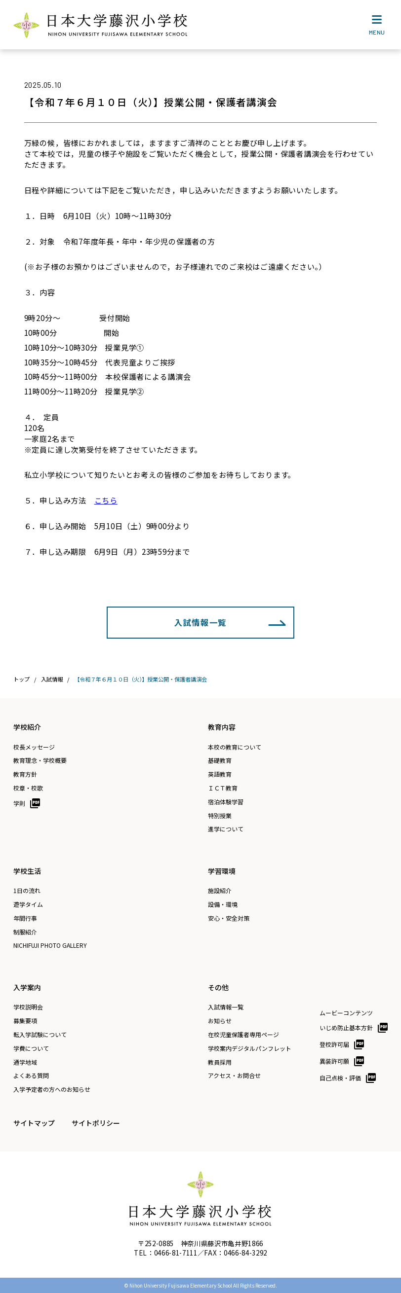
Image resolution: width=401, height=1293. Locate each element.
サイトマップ (34, 1123)
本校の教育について (234, 747)
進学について (225, 829)
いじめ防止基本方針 (346, 1027)
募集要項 (25, 1020)
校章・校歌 (28, 788)
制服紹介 (25, 932)
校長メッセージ (34, 747)
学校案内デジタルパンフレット (249, 1048)
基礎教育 (220, 760)
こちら (106, 500)
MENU (377, 27)
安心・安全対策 (228, 918)
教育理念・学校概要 (40, 760)
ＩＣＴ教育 (223, 788)
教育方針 (25, 774)
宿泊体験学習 (225, 801)
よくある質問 (31, 1075)
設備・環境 (223, 904)
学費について (31, 1048)
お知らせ (220, 1020)
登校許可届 (334, 1044)
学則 (19, 803)
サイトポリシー (96, 1123)
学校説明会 (28, 1007)
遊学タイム (28, 904)
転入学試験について (40, 1034)
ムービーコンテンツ (346, 1012)
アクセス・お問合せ (234, 1075)
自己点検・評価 (340, 1078)
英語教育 (220, 774)
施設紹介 (220, 890)
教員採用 (220, 1062)
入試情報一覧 (200, 622)
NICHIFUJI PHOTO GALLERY (50, 945)
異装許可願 (334, 1061)
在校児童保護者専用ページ (243, 1034)
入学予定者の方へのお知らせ (51, 1089)
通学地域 (25, 1062)
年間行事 (25, 918)
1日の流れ (26, 890)
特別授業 (220, 815)
